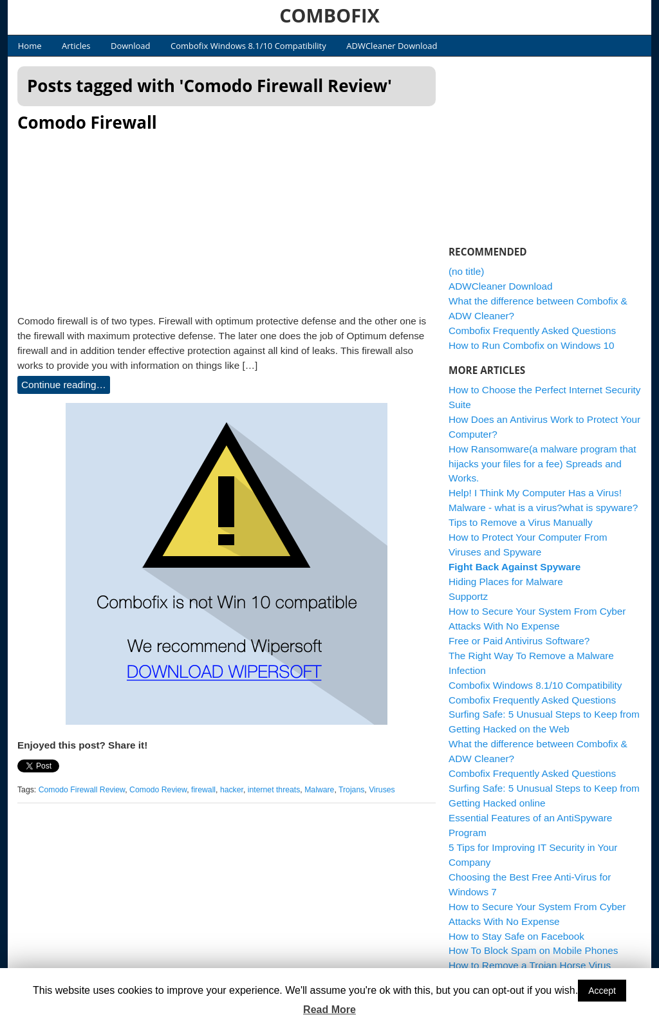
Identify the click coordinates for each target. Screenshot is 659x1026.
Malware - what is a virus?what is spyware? (543, 507)
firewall (203, 789)
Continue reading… (63, 384)
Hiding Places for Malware (506, 581)
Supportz (468, 596)
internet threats (274, 789)
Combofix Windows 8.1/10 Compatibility (248, 45)
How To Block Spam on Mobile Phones (533, 950)
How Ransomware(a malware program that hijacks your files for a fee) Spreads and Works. (542, 463)
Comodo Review (158, 789)
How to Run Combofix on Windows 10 (532, 345)
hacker (231, 789)
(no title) (466, 271)
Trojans (351, 789)
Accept (602, 990)
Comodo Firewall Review (82, 789)
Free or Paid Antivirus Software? (519, 640)
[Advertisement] (226, 219)
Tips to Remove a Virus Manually (521, 522)
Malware (319, 789)
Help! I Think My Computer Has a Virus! (535, 492)
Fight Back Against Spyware (514, 566)
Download (131, 45)
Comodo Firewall (87, 122)
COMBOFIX (329, 15)
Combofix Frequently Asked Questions (532, 330)
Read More (329, 1009)
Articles (76, 45)
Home (30, 45)
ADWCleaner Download (391, 45)
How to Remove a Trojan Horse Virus (530, 965)
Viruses (382, 789)
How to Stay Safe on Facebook (516, 936)
